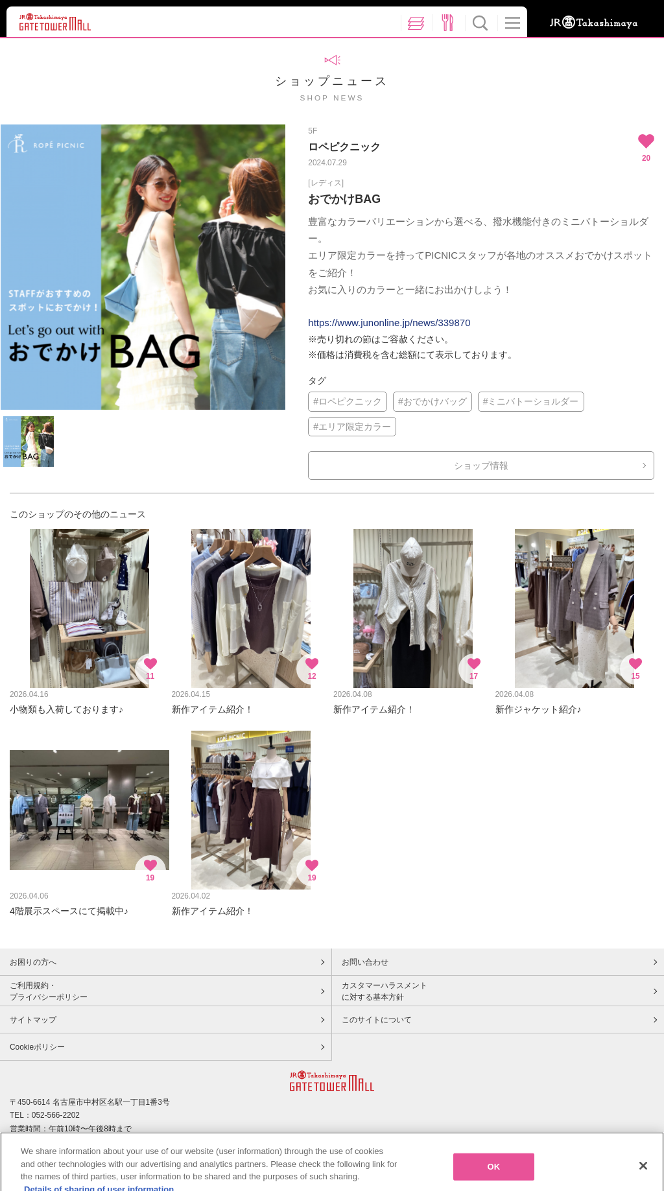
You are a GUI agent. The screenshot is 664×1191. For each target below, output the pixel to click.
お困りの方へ (33, 962)
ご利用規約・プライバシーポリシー (49, 991)
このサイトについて (377, 1019)
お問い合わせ (365, 962)
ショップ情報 (481, 465)
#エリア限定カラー (352, 426)
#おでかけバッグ (432, 401)
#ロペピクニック (347, 401)
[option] (142, 267)
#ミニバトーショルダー (531, 401)
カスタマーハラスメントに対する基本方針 (384, 991)
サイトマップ (33, 1019)
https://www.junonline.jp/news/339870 (389, 322)
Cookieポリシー (37, 1047)
